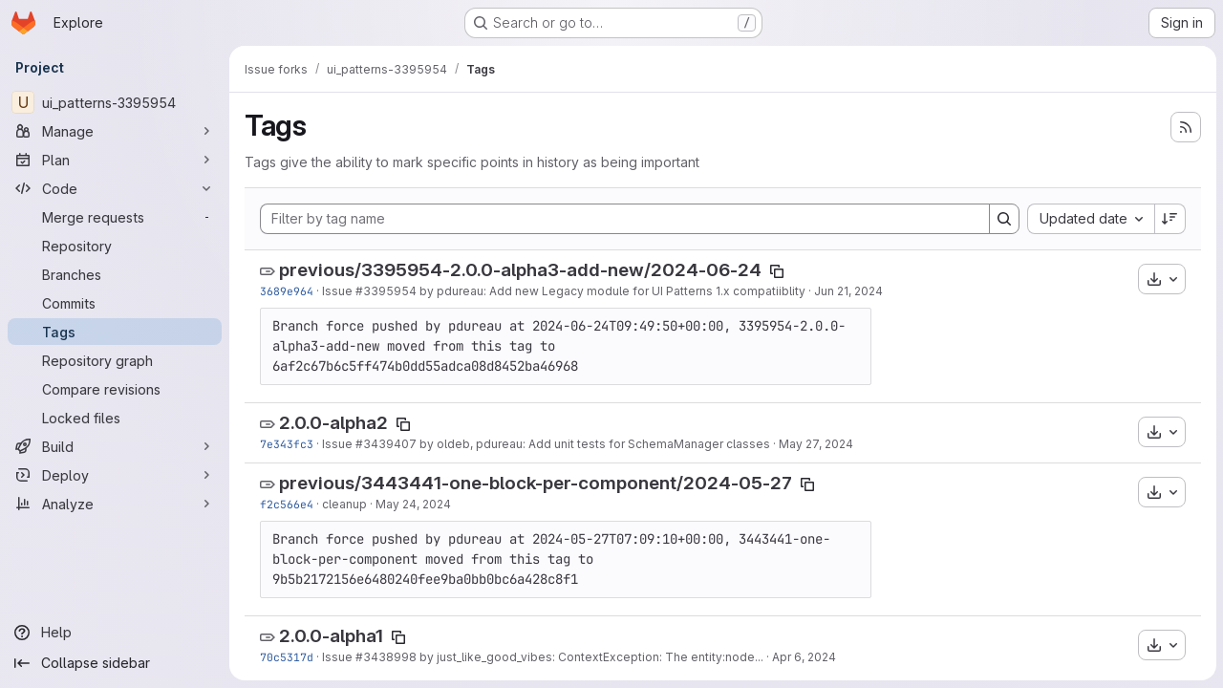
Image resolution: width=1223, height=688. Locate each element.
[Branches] (115, 274)
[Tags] (115, 331)
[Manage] (115, 131)
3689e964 (286, 291)
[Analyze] (115, 503)
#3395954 (386, 291)
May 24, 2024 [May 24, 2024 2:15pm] (413, 504)
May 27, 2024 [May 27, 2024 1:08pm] (816, 444)
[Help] (115, 632)
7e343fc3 (286, 444)
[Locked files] (115, 417)
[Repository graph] (115, 360)
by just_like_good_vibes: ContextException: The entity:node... (590, 657)
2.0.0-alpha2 (333, 423)
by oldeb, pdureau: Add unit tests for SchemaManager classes (593, 444)
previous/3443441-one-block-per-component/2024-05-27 (535, 483)
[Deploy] (115, 475)
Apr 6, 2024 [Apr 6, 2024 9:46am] (804, 657)
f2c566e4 (286, 504)
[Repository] (115, 245)
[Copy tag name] (776, 271)
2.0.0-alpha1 (331, 636)
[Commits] (115, 303)
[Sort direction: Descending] (1169, 219)
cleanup (344, 504)
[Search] (1003, 219)
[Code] (115, 188)
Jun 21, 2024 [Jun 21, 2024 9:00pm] (848, 291)
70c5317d (286, 657)
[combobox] (1089, 219)
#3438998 (386, 657)
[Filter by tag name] (624, 219)
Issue (338, 291)
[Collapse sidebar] (115, 663)
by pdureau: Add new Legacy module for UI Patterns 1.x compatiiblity (611, 291)
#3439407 (386, 444)
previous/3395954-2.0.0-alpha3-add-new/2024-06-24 (520, 270)
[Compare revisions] (115, 389)
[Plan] (115, 159)
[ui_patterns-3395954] (115, 102)
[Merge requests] (115, 217)
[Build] (115, 446)
